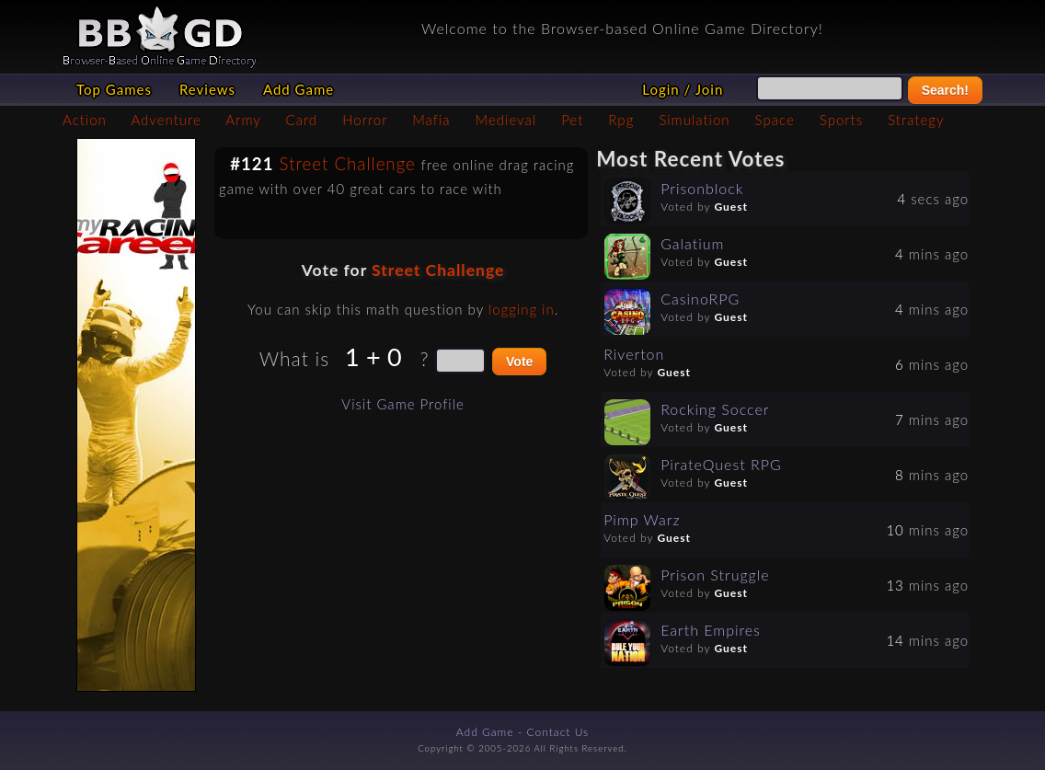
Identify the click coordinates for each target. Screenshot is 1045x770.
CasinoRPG (700, 298)
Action (85, 119)
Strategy (916, 119)
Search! (945, 90)
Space (775, 119)
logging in (521, 309)
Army (242, 119)
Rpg (621, 119)
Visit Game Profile (402, 404)
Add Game (298, 89)
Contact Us (558, 732)
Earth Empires (710, 629)
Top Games (114, 89)
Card (302, 119)
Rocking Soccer (714, 409)
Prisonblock (701, 188)
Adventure (166, 119)
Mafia (431, 119)
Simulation (694, 119)
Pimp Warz (641, 519)
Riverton (633, 353)
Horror (364, 119)
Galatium (692, 243)
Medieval (506, 119)
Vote (519, 361)
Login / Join (682, 89)
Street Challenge (348, 164)
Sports (841, 119)
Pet (572, 119)
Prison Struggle (714, 574)
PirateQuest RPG (721, 464)
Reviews (207, 89)
